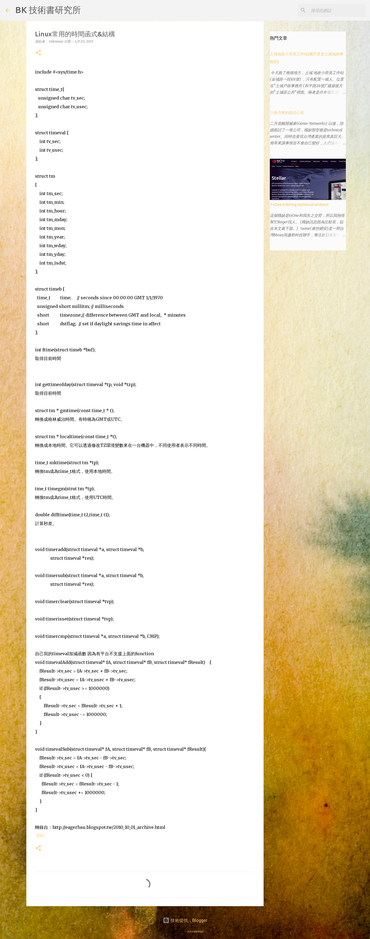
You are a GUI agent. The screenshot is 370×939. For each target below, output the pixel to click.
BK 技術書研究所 (48, 10)
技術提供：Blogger (185, 920)
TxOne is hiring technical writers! (299, 204)
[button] (38, 53)
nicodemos (195, 931)
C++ (40, 835)
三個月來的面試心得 (287, 112)
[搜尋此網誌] (337, 10)
